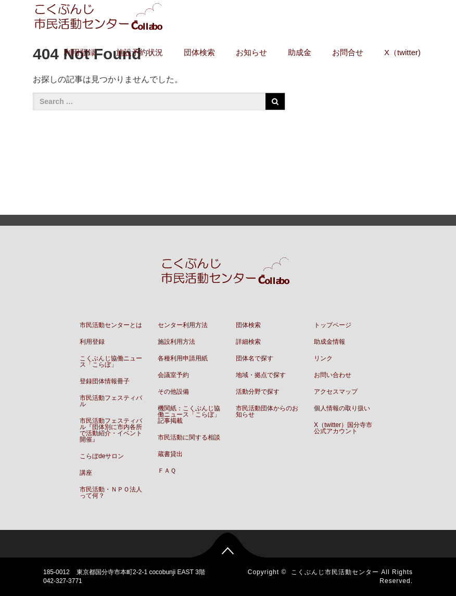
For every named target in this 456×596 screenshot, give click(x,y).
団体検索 (199, 52)
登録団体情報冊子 (105, 381)
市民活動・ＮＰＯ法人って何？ (111, 492)
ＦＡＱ (167, 470)
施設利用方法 (176, 341)
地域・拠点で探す (261, 375)
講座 (86, 472)
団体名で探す (254, 358)
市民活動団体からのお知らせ (267, 411)
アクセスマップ (336, 391)
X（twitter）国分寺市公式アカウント (343, 428)
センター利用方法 (183, 325)
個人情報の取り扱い (342, 408)
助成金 (299, 52)
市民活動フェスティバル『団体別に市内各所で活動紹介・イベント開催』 (111, 430)
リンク (323, 358)
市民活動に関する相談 (189, 437)
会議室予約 (173, 375)
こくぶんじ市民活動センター (335, 572)
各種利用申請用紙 (183, 358)
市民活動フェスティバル (111, 401)
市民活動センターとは (111, 325)
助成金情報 (329, 341)
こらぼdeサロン (102, 456)
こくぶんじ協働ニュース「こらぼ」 (111, 361)
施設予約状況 (139, 52)
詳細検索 (248, 341)
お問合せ (347, 52)
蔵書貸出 (170, 454)
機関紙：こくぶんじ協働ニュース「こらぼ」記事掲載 (189, 414)
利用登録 (79, 52)
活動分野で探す (258, 391)
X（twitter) (402, 52)
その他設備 (173, 391)
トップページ (332, 325)
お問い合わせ (332, 375)
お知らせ (251, 52)
